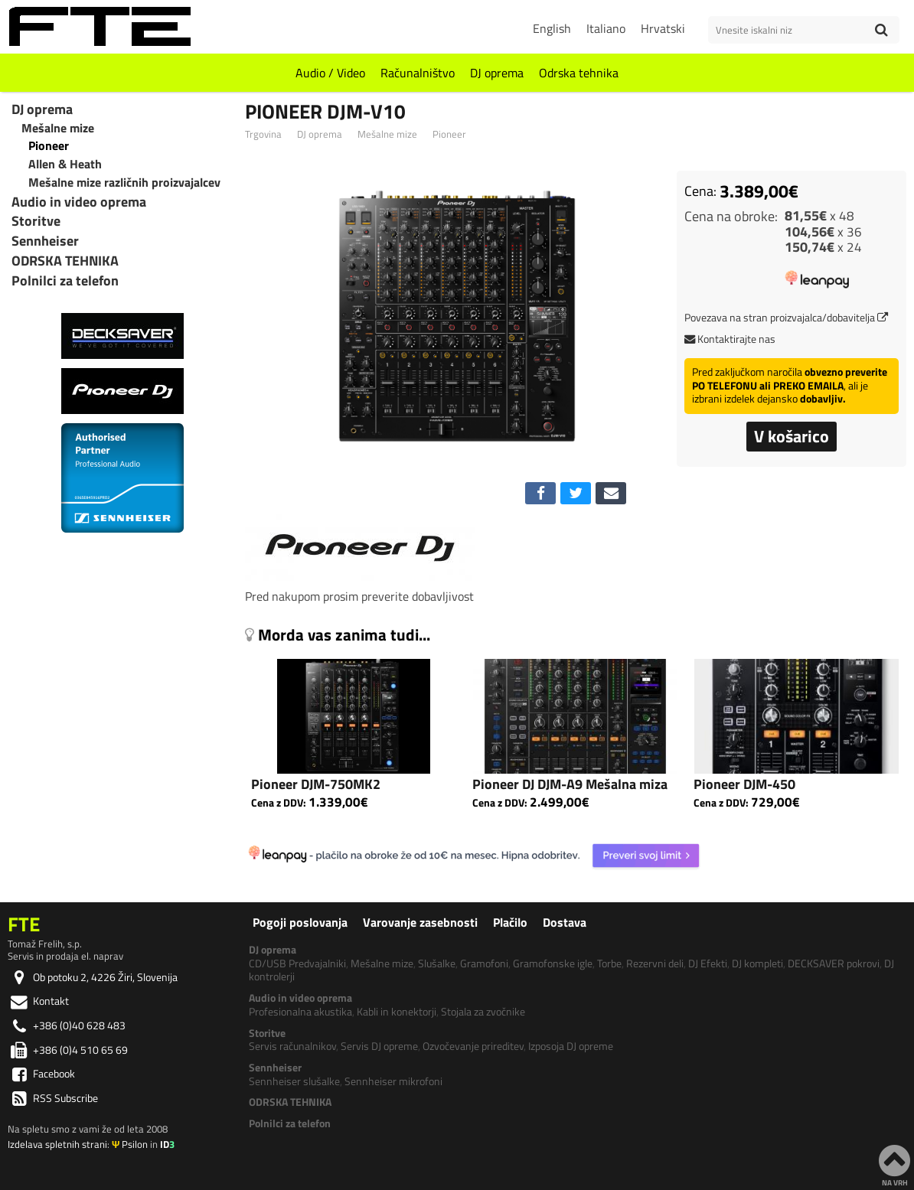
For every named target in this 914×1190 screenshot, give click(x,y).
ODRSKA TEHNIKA (65, 261)
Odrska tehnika (579, 73)
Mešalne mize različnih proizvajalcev (124, 182)
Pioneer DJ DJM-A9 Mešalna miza (570, 784)
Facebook (41, 1073)
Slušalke (436, 963)
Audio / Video (330, 73)
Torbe (609, 963)
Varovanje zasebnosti (420, 922)
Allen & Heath (65, 164)
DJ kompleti (757, 963)
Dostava (564, 922)
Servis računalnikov (292, 1046)
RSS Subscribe (53, 1098)
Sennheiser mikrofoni (393, 1081)
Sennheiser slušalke (294, 1081)
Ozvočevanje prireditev (473, 1046)
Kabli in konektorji (396, 1011)
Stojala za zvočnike (483, 1011)
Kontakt (38, 1001)
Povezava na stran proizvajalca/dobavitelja (786, 317)
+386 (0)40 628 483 (67, 1025)
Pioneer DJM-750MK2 (315, 784)
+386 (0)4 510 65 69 (68, 1050)
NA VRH (894, 1165)
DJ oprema (497, 73)
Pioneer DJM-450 (744, 784)
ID (167, 1144)
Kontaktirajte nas (729, 339)
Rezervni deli (655, 963)
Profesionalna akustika (300, 1011)
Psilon (130, 1144)
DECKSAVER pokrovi (834, 963)
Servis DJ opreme (379, 1046)
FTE (24, 923)
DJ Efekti (707, 963)
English (552, 28)
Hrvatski (663, 28)
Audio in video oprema (78, 202)
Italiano (605, 28)
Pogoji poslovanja (300, 922)
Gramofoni (484, 963)
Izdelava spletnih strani (57, 1144)
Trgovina (263, 135)
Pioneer (449, 135)
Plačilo (510, 922)
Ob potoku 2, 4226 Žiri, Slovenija (93, 977)
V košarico (791, 436)
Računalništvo (417, 73)
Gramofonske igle (552, 963)
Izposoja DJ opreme (570, 1046)
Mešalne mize (387, 135)
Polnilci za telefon (65, 281)
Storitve (35, 221)
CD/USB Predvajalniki (297, 963)
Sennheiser (45, 241)
